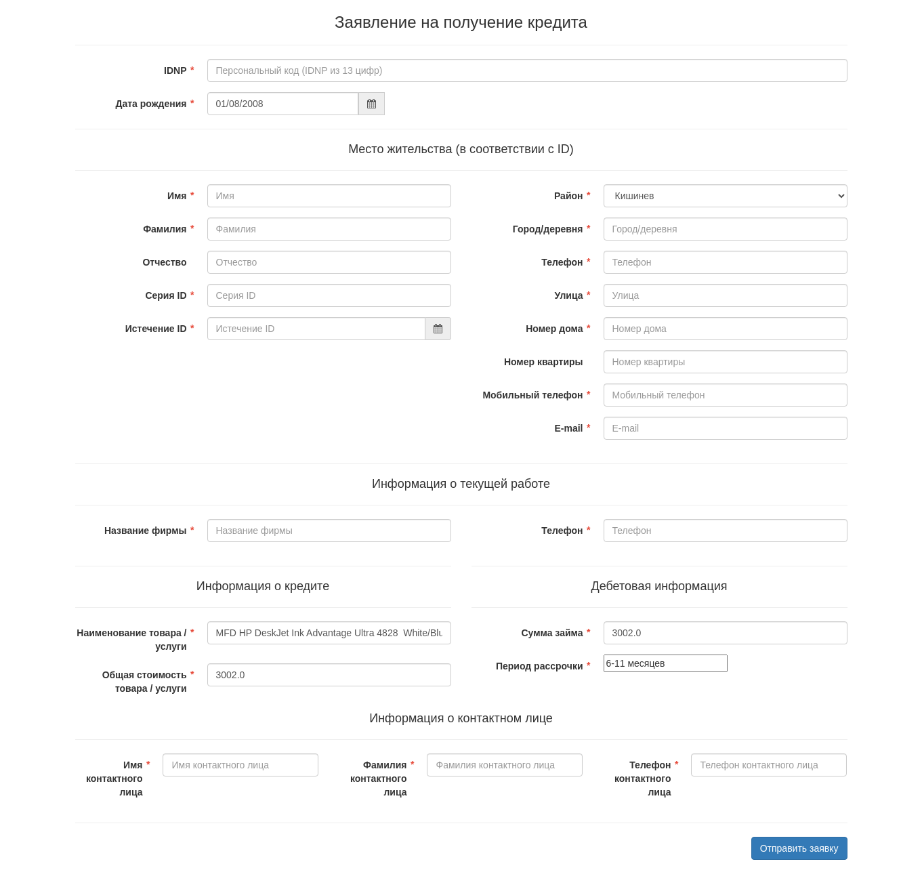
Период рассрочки (539, 666)
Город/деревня (548, 229)
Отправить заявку (799, 848)
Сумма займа (552, 632)
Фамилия (164, 229)
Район (568, 195)
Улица (569, 295)
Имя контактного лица (114, 779)
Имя (177, 195)
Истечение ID (156, 328)
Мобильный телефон (532, 395)
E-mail (568, 428)
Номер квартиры (543, 361)
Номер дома (554, 328)
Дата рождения (150, 103)
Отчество (164, 262)
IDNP (175, 70)
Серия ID (165, 295)
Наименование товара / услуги (131, 639)
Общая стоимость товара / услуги (144, 681)
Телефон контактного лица (642, 779)
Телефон (562, 262)
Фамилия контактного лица (378, 779)
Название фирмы (145, 530)
